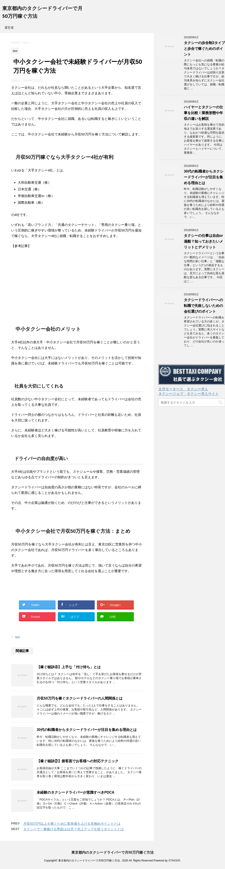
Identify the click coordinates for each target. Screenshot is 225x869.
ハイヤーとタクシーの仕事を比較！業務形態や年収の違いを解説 (203, 113)
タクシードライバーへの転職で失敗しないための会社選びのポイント (203, 305)
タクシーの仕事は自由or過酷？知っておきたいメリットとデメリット (203, 241)
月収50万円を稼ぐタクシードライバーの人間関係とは (80, 698)
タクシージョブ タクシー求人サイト (188, 394)
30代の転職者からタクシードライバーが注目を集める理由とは (87, 730)
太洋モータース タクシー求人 (183, 389)
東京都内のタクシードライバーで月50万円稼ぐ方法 (112, 852)
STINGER (174, 860)
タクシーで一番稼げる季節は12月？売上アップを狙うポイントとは (73, 829)
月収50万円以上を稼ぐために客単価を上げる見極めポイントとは (72, 823)
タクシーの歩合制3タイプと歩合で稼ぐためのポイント (204, 48)
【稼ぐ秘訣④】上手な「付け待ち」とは (69, 667)
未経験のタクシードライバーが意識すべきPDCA (75, 792)
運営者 (9, 27)
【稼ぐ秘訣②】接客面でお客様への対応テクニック (78, 761)
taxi (17, 636)
